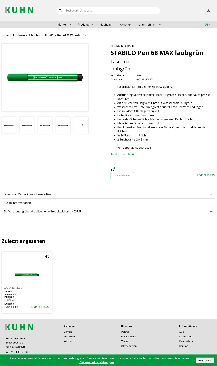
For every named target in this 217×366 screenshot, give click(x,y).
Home (5, 35)
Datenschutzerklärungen (97, 362)
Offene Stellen (129, 346)
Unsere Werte (128, 336)
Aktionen (126, 24)
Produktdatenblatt (122, 154)
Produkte (84, 24)
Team (124, 341)
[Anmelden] (208, 10)
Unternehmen (147, 24)
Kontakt (183, 346)
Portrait (125, 331)
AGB (181, 331)
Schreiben (34, 35)
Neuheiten (106, 24)
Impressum (185, 336)
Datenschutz (186, 341)
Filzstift (49, 35)
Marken (62, 24)
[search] (60, 10)
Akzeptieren (204, 360)
